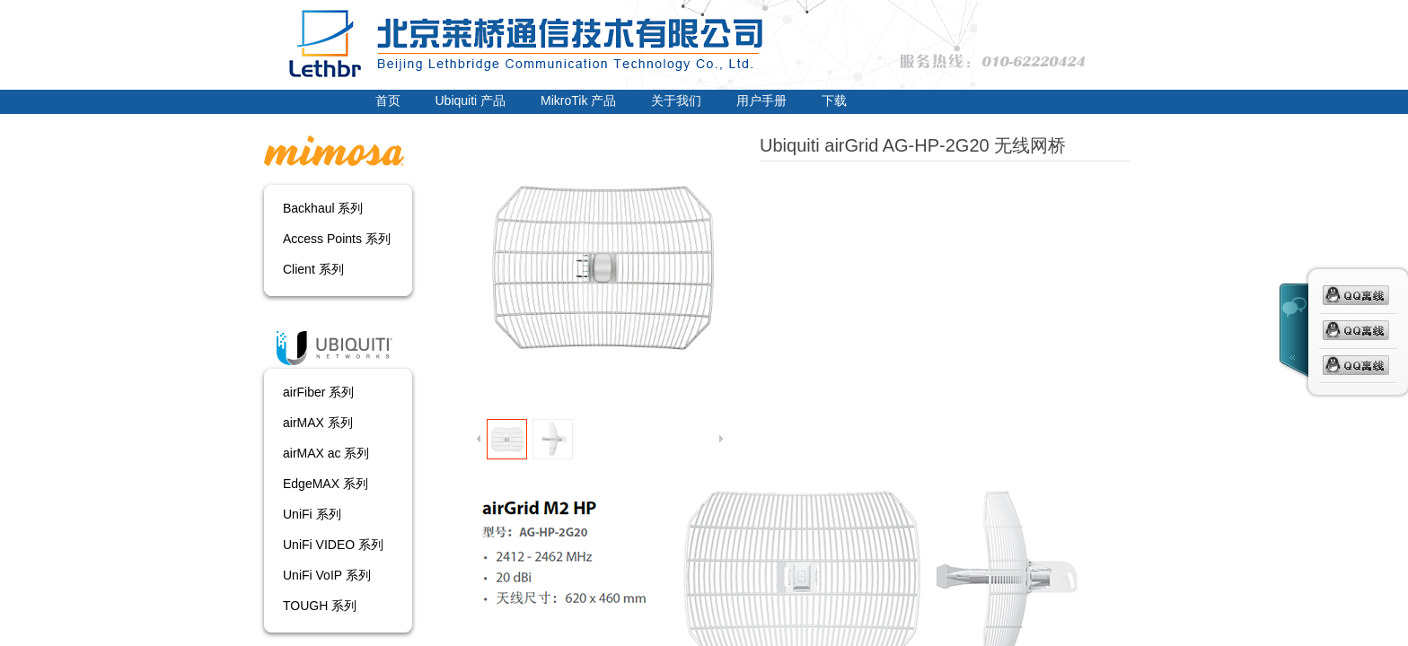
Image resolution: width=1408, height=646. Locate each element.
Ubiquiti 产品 (471, 100)
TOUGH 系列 (319, 605)
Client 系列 (313, 269)
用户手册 (761, 100)
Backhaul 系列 (323, 208)
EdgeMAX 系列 (325, 483)
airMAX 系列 (318, 422)
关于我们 (676, 100)
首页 (387, 100)
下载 (834, 100)
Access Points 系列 (337, 238)
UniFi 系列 (312, 514)
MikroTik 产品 (578, 100)
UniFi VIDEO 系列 (333, 544)
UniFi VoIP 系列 (327, 575)
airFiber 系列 (318, 392)
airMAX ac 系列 (326, 453)
